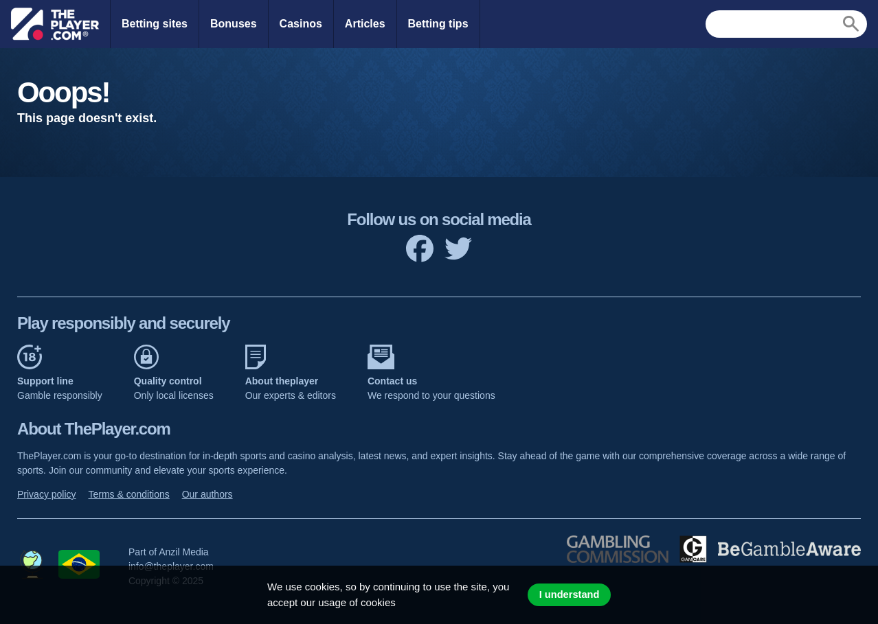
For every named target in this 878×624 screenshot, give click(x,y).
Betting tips (438, 24)
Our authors (207, 494)
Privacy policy (46, 494)
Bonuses (233, 24)
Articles (365, 24)
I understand (569, 594)
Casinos (301, 24)
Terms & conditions (128, 494)
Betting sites (155, 24)
